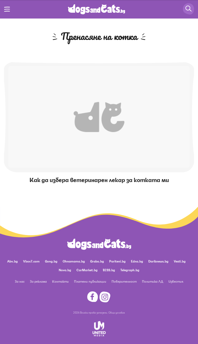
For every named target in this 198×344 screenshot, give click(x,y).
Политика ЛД (152, 281)
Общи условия (116, 312)
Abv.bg (12, 261)
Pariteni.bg (117, 261)
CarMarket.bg (87, 270)
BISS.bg (109, 270)
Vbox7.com (31, 261)
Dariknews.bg (158, 261)
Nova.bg (65, 270)
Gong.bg (51, 261)
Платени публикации (90, 281)
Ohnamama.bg (74, 261)
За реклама (38, 281)
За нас (20, 281)
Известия (175, 281)
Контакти (60, 281)
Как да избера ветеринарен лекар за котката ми (99, 179)
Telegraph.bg (129, 270)
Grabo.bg (97, 261)
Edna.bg (137, 261)
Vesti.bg (180, 261)
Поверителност (124, 281)
